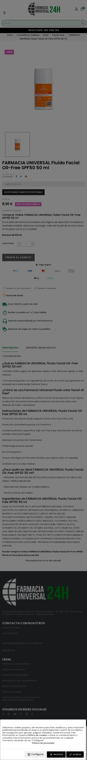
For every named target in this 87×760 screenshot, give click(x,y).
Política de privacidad (43, 743)
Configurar (35, 754)
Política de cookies (37, 735)
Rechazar (56, 754)
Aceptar (75, 754)
